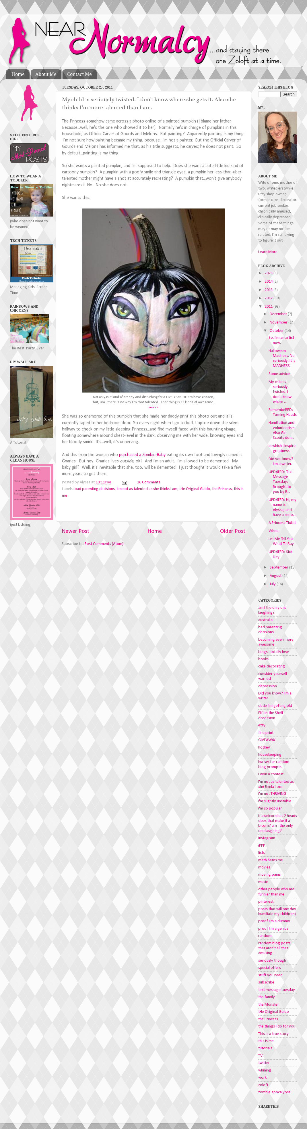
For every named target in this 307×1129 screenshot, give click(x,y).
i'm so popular (270, 808)
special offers (269, 968)
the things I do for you (276, 1026)
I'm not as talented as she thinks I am (147, 489)
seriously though (272, 960)
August (276, 576)
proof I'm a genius (273, 929)
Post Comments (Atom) (104, 544)
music (263, 882)
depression (267, 686)
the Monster (268, 1004)
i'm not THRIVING (272, 794)
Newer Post (75, 531)
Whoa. (274, 531)
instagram (266, 838)
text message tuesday (276, 990)
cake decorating (271, 666)
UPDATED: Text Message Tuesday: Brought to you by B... (281, 482)
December (279, 314)
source (153, 407)
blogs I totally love (273, 652)
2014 (269, 282)
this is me (266, 1041)
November (279, 322)
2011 (269, 307)
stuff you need (270, 975)
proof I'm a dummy (274, 921)
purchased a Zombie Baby (142, 455)
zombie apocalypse (274, 1092)
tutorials (265, 1048)
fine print (265, 733)
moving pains (269, 874)
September (279, 567)
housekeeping (269, 755)
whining (264, 1070)
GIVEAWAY (266, 740)
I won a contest (270, 774)
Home (18, 74)
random (264, 936)
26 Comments (148, 482)
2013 (269, 290)
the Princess (222, 489)
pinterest (265, 902)
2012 (269, 298)
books (263, 659)
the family (266, 997)
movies (264, 867)
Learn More (267, 252)
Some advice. (280, 374)
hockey (264, 747)
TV (260, 1056)
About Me (46, 74)
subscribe (266, 982)
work (262, 1078)
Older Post (232, 531)
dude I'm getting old (275, 706)
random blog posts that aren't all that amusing (274, 948)
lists (261, 853)
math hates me (270, 860)
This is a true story (273, 1034)
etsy (261, 725)
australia (265, 620)
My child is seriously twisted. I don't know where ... (280, 392)
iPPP (261, 845)
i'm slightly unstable (274, 801)
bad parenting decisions (95, 489)
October (277, 331)
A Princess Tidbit (282, 523)
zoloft (263, 1085)
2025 (269, 273)
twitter (264, 1063)
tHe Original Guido (194, 489)
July (273, 584)
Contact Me (79, 74)
